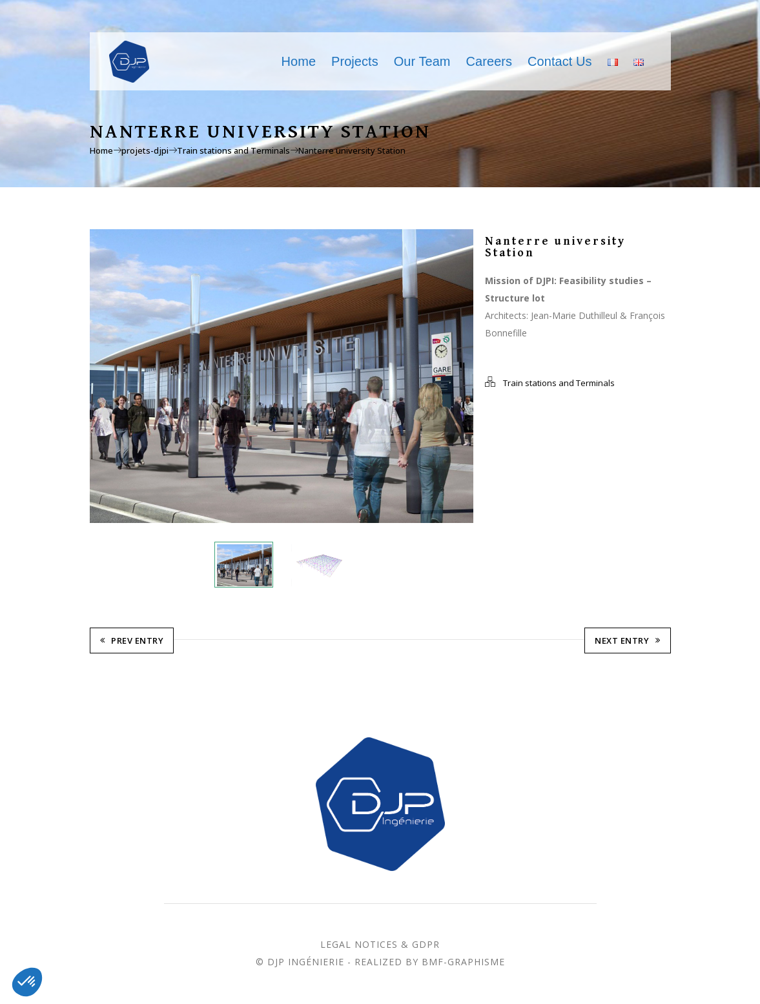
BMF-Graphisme (463, 963)
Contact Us (559, 61)
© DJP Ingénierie (300, 963)
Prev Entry (132, 642)
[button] (27, 982)
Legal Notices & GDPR (380, 945)
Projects (354, 61)
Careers (489, 61)
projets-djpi (145, 150)
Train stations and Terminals (233, 150)
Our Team (422, 61)
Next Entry (628, 642)
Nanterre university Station (352, 150)
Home (299, 61)
